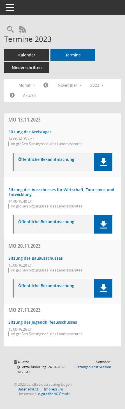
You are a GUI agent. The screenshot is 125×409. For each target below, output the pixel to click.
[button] (103, 162)
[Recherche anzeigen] (10, 29)
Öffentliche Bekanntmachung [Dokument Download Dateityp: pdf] (46, 159)
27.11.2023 (24, 310)
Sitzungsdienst (93, 367)
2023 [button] (97, 85)
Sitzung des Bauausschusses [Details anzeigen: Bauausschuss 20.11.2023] (35, 258)
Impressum (53, 389)
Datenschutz (27, 389)
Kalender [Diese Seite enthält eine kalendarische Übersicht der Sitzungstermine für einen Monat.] (26, 55)
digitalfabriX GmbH (54, 393)
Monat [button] (26, 85)
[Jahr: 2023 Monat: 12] (12, 95)
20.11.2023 (24, 246)
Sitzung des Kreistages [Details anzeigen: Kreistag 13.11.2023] (30, 131)
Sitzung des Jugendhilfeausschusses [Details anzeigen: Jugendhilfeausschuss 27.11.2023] (42, 322)
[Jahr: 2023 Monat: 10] (45, 85)
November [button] (70, 85)
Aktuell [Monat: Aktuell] (29, 95)
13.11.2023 (24, 119)
